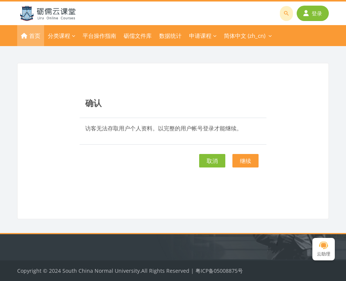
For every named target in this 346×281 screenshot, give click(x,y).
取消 (212, 160)
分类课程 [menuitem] (59, 35)
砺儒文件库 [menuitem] (138, 35)
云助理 (323, 249)
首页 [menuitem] (34, 35)
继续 (245, 160)
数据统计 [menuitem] (170, 35)
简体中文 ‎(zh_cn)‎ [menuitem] (244, 35)
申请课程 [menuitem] (200, 35)
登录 (312, 13)
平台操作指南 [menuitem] (99, 35)
